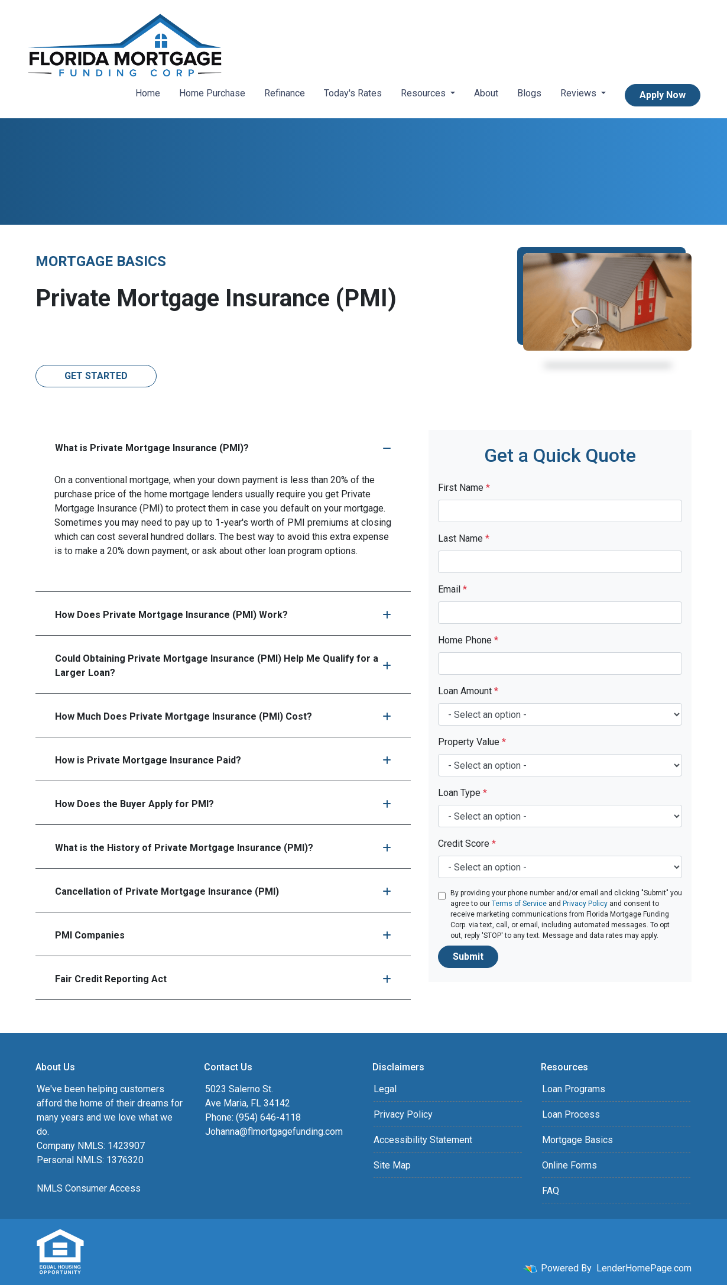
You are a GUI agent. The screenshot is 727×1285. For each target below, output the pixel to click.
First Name (464, 487)
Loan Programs (573, 1089)
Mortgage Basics (577, 1139)
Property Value (472, 741)
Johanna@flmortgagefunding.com (274, 1131)
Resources (424, 93)
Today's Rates (353, 93)
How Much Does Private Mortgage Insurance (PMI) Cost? (223, 716)
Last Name (463, 538)
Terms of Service (519, 903)
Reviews (579, 93)
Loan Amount (468, 691)
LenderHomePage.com (644, 1268)
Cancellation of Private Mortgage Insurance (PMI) (223, 891)
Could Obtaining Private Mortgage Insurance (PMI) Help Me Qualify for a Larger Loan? (223, 665)
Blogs (529, 93)
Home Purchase (212, 93)
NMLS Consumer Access (89, 1188)
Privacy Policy (585, 903)
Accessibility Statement (423, 1139)
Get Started (96, 375)
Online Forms (569, 1165)
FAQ (550, 1190)
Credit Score (467, 843)
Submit (468, 956)
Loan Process (571, 1114)
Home (147, 93)
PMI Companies (223, 935)
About (486, 93)
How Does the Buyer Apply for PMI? (223, 804)
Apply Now (663, 95)
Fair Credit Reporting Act (223, 979)
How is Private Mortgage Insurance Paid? (223, 760)
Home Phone (468, 640)
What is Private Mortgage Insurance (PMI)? (223, 448)
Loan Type (462, 792)
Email (452, 589)
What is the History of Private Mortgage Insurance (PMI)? (223, 847)
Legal (385, 1089)
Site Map (392, 1165)
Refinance (284, 93)
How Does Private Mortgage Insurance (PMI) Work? (223, 614)
